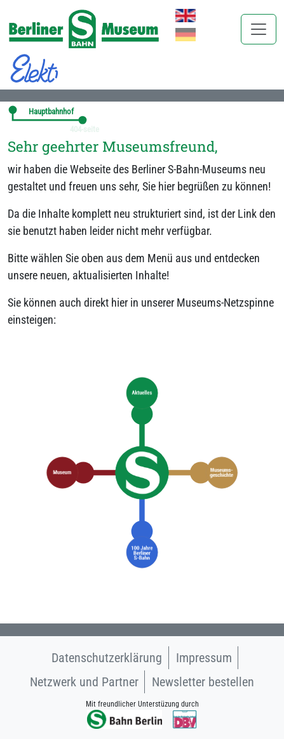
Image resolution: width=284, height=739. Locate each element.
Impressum (204, 657)
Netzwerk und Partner (84, 681)
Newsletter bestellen (203, 681)
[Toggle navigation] (258, 29)
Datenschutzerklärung (106, 657)
